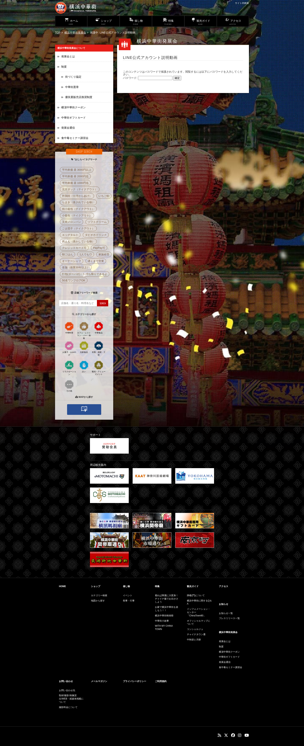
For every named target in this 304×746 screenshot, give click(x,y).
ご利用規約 (161, 681)
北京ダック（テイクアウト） (79, 189)
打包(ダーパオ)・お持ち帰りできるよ (84, 274)
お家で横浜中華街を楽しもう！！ (166, 609)
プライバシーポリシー (134, 681)
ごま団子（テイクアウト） (78, 228)
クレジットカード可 (74, 247)
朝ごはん (67, 254)
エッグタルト (70, 234)
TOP (57, 32)
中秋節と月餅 (194, 639)
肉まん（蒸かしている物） (78, 241)
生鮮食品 (84, 347)
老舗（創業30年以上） (76, 267)
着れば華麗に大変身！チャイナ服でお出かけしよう (166, 598)
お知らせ (223, 604)
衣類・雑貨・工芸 (98, 348)
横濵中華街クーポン (73, 107)
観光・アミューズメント (98, 367)
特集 (157, 586)
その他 (69, 386)
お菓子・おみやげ (69, 348)
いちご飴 (103, 195)
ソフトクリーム (97, 221)
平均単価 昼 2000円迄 (75, 176)
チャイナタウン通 (196, 634)
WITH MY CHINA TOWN (164, 628)
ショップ (95, 586)
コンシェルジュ (195, 629)
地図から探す (98, 600)
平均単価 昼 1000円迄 (75, 182)
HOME (62, 586)
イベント (127, 595)
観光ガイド (193, 586)
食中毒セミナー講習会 (74, 138)
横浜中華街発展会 (75, 32)
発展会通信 (68, 127)
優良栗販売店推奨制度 (78, 97)
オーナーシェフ (71, 261)
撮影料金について (68, 707)
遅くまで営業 (96, 261)
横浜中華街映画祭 (164, 615)
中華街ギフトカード (73, 117)
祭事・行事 (129, 600)
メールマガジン (99, 681)
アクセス (223, 586)
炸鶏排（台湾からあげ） (77, 195)
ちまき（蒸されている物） (78, 202)
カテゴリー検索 (99, 595)
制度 (64, 66)
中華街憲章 (72, 87)
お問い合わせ (66, 681)
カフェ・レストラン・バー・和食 (84, 330)
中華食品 (98, 327)
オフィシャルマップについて (198, 622)
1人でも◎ (85, 254)
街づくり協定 (73, 76)
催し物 (126, 586)
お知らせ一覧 (226, 613)
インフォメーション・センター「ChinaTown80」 (198, 612)
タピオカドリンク (96, 234)
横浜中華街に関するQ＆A (199, 602)
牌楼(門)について (196, 595)
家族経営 (103, 254)
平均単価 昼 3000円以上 (76, 169)
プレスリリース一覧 (229, 618)
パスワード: (147, 77)
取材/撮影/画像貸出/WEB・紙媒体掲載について (71, 698)
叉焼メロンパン (71, 221)
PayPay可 (99, 247)
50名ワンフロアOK (73, 280)
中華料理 (69, 327)
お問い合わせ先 (67, 690)
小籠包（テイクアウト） (77, 215)
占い (84, 366)
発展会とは (68, 56)
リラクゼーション (69, 367)
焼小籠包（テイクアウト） (78, 208)
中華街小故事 (162, 620)
